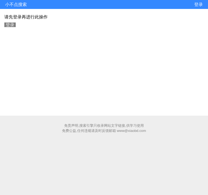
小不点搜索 (16, 4)
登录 (198, 4)
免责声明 (71, 125)
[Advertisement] (104, 71)
